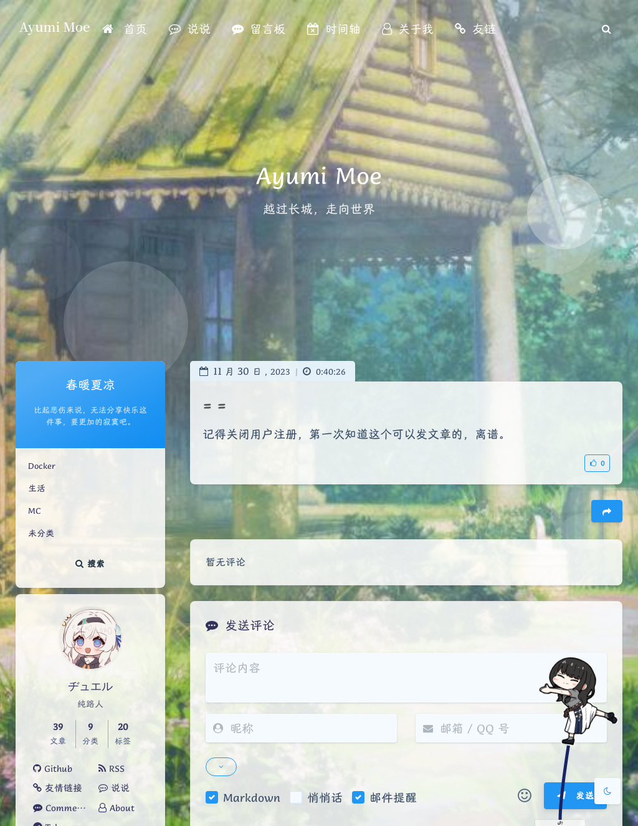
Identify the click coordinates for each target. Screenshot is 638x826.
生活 (36, 488)
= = (214, 405)
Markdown (251, 797)
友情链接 (57, 788)
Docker (41, 465)
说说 (114, 788)
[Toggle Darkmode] (607, 791)
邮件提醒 (393, 797)
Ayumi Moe (54, 26)
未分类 (41, 533)
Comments (61, 808)
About (116, 808)
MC (34, 510)
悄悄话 (325, 797)
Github (52, 768)
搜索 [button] (90, 563)
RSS (111, 768)
